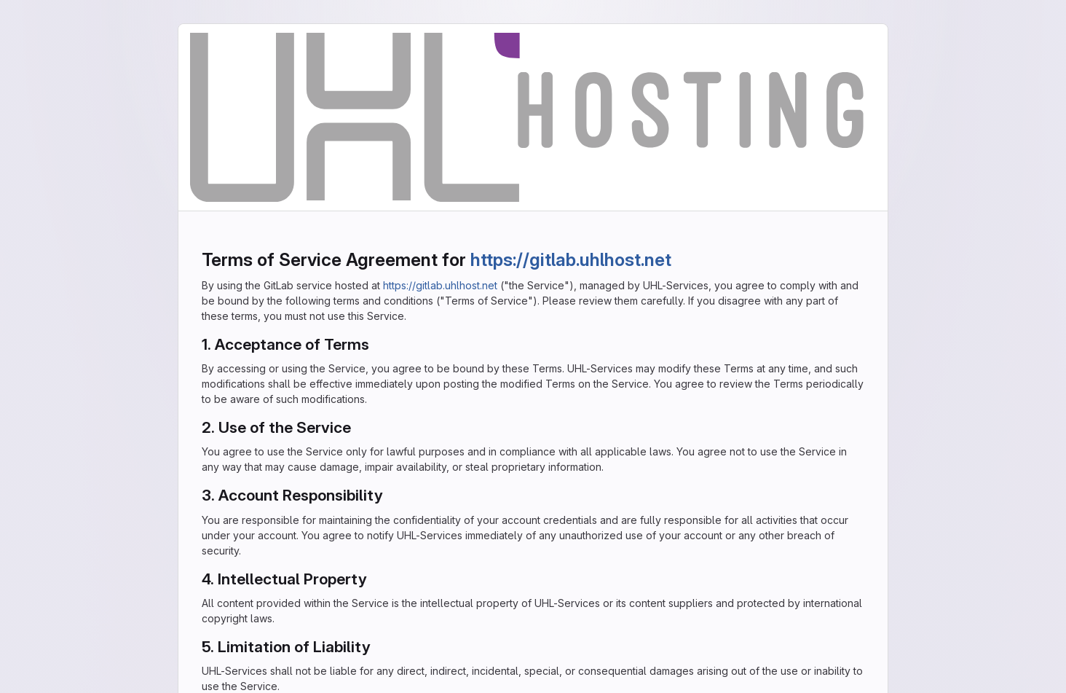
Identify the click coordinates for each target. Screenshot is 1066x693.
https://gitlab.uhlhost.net (570, 259)
